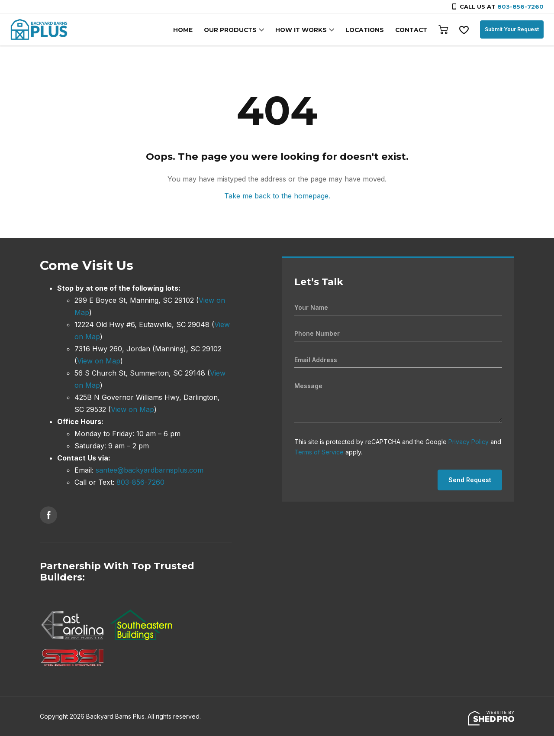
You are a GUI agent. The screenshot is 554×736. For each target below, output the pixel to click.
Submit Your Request (512, 29)
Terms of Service (319, 452)
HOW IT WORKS (304, 29)
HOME (189, 29)
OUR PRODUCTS (235, 29)
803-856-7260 (520, 6)
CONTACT (411, 29)
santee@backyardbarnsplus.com (149, 470)
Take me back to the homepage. (277, 195)
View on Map (98, 361)
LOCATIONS (366, 29)
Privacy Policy (468, 441)
